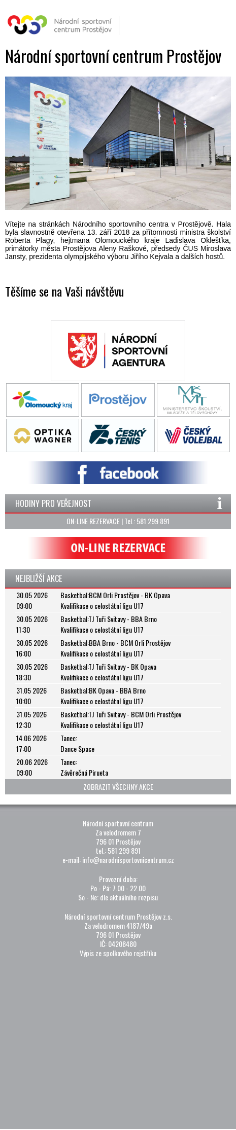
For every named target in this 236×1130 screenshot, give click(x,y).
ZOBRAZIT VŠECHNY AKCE (118, 786)
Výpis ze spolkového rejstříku (118, 952)
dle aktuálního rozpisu (129, 897)
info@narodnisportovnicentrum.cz (128, 859)
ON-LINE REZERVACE (93, 521)
